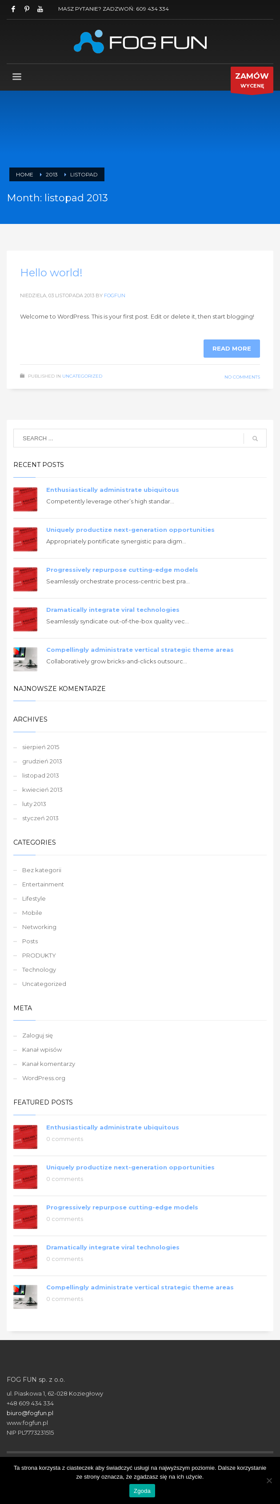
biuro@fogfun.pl (30, 1412)
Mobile (32, 912)
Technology (39, 969)
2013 (52, 174)
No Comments (242, 377)
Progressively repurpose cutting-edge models (122, 569)
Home (24, 174)
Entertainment (43, 884)
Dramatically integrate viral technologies (113, 609)
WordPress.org (43, 1077)
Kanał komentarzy (48, 1063)
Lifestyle (34, 898)
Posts (30, 941)
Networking (39, 926)
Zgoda (142, 1491)
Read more (231, 348)
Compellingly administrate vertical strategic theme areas (140, 649)
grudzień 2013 (42, 761)
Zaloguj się (37, 1035)
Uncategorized (82, 376)
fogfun (114, 295)
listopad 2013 (40, 775)
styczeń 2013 (40, 818)
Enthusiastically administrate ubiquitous (112, 489)
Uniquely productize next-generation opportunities (130, 529)
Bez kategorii (41, 870)
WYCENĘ (252, 82)
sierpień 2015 (40, 746)
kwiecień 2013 (42, 789)
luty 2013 (34, 803)
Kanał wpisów (42, 1049)
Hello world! (51, 272)
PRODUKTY (39, 955)
